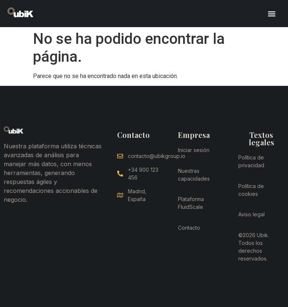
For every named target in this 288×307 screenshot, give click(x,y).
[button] (271, 13)
